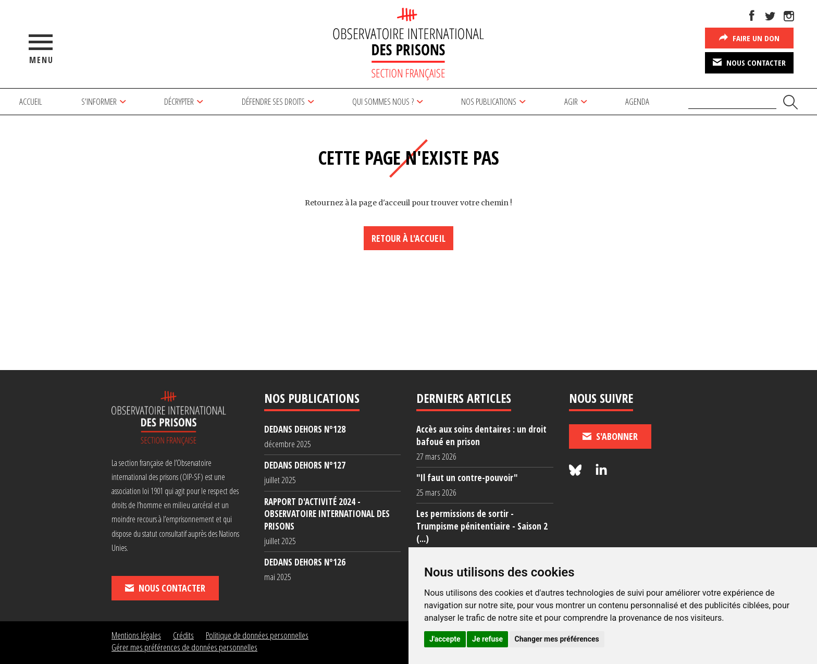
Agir (571, 101)
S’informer (99, 101)
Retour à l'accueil (408, 238)
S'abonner (610, 436)
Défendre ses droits (273, 101)
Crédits (183, 635)
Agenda (637, 101)
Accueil (30, 101)
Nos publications (488, 101)
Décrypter (179, 101)
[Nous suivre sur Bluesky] (577, 470)
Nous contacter (749, 62)
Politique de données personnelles (257, 635)
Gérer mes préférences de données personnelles (184, 647)
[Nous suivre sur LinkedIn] (601, 470)
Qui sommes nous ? (383, 101)
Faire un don (749, 37)
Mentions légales (136, 635)
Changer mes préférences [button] (557, 639)
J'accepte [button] (445, 639)
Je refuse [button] (487, 639)
